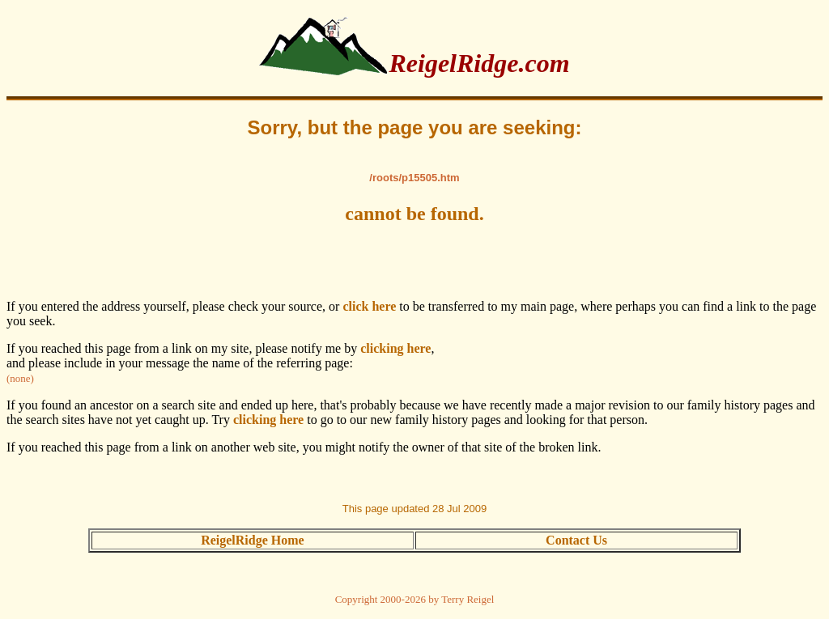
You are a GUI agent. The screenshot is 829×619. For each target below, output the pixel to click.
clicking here (395, 348)
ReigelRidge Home (252, 540)
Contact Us (576, 540)
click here (369, 306)
